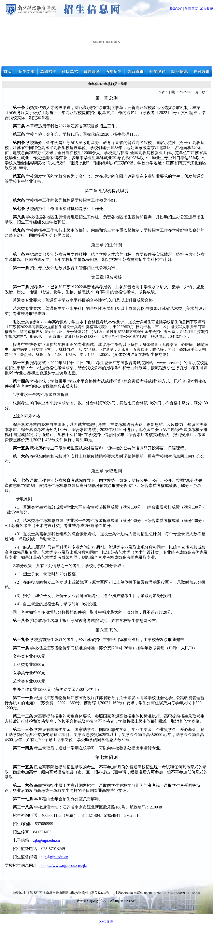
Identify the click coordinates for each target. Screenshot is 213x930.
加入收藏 (206, 8)
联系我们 (176, 8)
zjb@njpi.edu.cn (46, 840)
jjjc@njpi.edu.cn (54, 857)
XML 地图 (106, 921)
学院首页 (191, 8)
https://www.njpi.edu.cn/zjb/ (64, 865)
